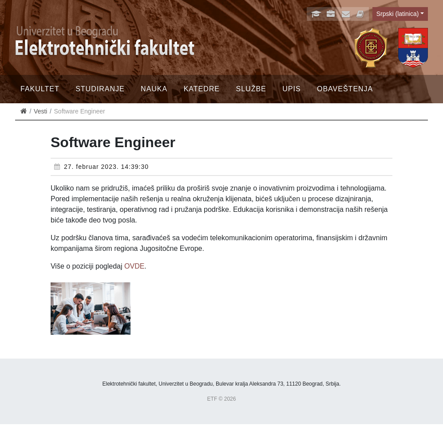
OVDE (134, 266)
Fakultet (39, 89)
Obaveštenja (345, 89)
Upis (291, 89)
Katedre (202, 89)
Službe (251, 89)
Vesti (40, 111)
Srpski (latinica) (397, 13)
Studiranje (99, 89)
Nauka (154, 89)
